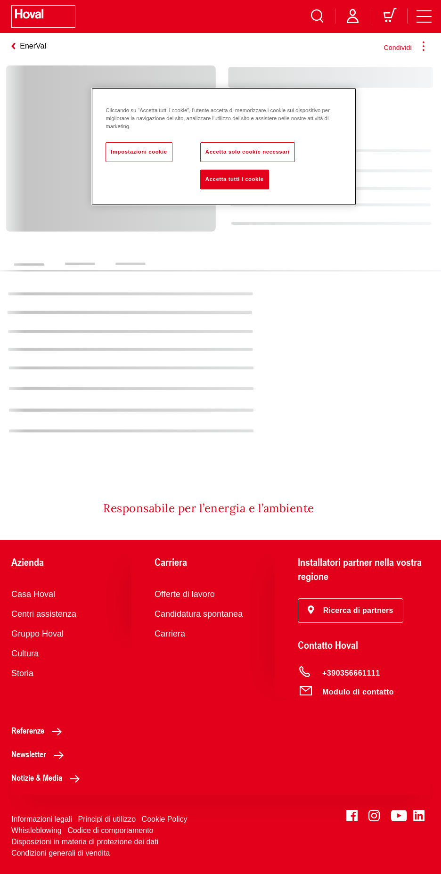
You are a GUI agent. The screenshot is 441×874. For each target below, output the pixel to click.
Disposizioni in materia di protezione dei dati (84, 842)
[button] (350, 610)
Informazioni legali (41, 819)
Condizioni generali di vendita (60, 853)
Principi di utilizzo (107, 819)
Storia (22, 673)
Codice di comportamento (110, 830)
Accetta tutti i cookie (234, 179)
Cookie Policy (165, 819)
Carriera (170, 633)
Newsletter (40, 754)
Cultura (25, 653)
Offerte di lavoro (185, 594)
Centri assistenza (43, 614)
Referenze (39, 730)
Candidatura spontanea (199, 614)
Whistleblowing (36, 830)
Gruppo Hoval (37, 633)
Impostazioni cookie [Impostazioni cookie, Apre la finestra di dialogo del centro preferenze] (139, 152)
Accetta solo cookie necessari (247, 152)
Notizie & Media (48, 777)
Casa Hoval (33, 594)
